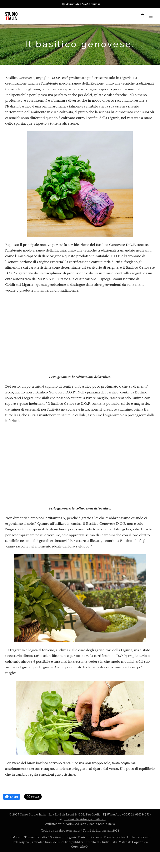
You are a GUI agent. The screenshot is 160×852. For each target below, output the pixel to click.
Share (11, 796)
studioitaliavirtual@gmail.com (85, 819)
